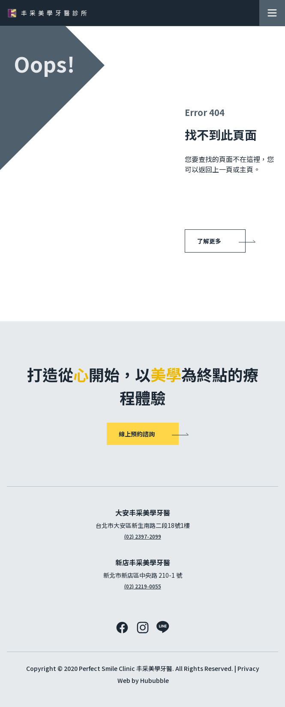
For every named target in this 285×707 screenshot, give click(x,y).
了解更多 (209, 241)
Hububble (154, 680)
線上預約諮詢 (137, 434)
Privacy (248, 668)
